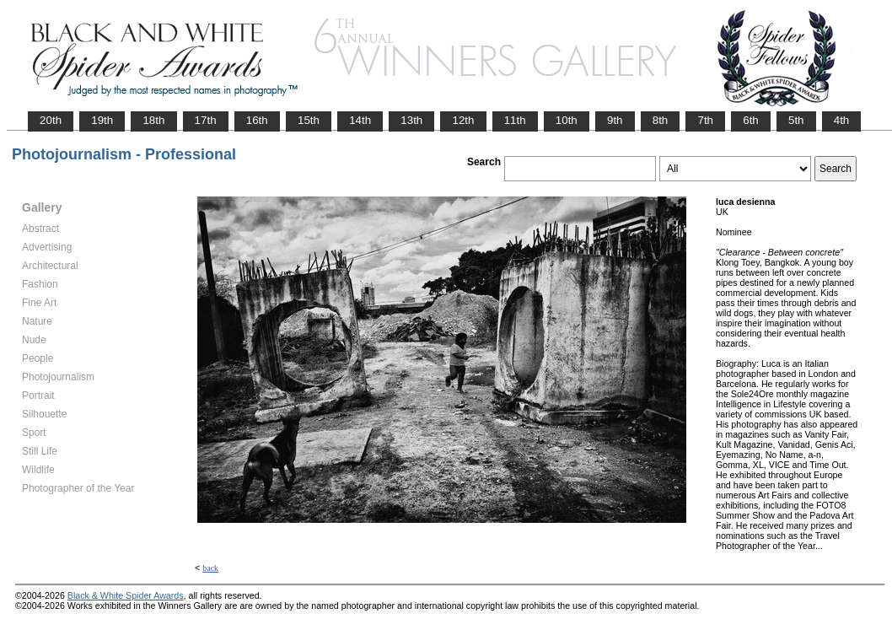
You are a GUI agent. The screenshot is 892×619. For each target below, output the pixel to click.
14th (360, 120)
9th (615, 120)
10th (566, 120)
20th (50, 120)
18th (153, 120)
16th (257, 120)
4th (842, 120)
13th (411, 120)
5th (796, 120)
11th (515, 120)
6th (750, 120)
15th (308, 120)
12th (463, 120)
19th (102, 120)
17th (205, 120)
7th (705, 120)
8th (660, 120)
